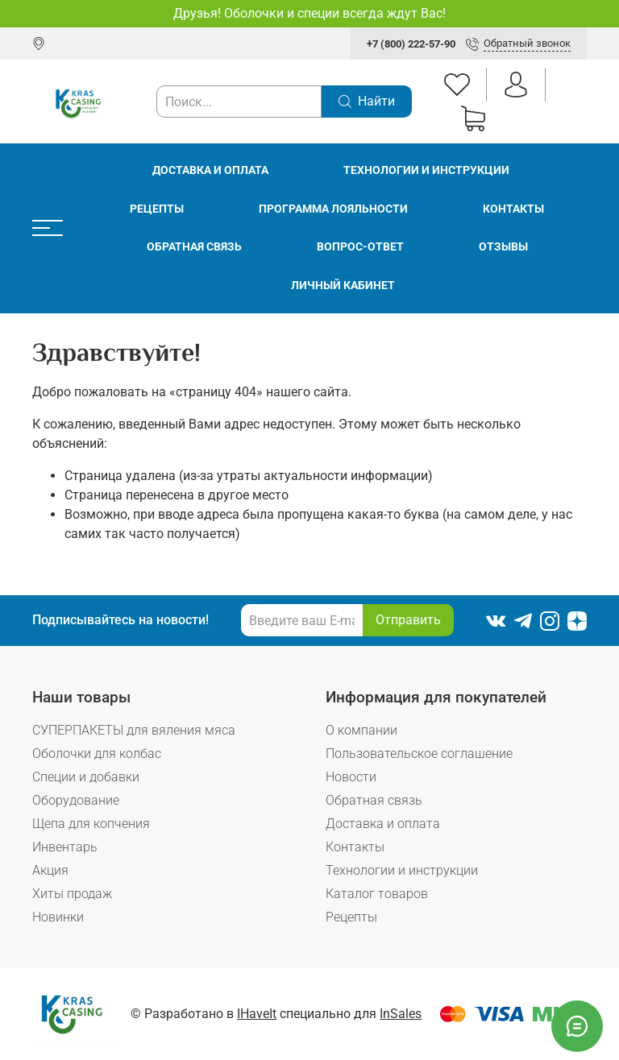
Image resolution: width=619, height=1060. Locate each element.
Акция (50, 870)
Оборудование (75, 800)
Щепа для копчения (91, 823)
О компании (361, 730)
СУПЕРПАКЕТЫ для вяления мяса (133, 730)
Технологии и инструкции (426, 170)
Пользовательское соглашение (419, 753)
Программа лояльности (333, 209)
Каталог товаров (377, 893)
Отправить (408, 619)
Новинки (58, 917)
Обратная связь (194, 247)
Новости (351, 777)
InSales (401, 1013)
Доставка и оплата (210, 170)
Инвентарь (65, 847)
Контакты (513, 209)
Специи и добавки (85, 777)
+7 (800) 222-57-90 (411, 44)
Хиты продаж (72, 893)
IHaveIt (256, 1013)
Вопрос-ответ (360, 247)
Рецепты (157, 209)
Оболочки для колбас (96, 753)
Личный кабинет (343, 285)
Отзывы (503, 247)
